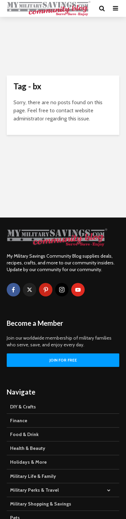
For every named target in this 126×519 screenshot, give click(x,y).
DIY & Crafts (23, 407)
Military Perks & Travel (34, 490)
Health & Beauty (27, 448)
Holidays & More (28, 462)
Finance (18, 420)
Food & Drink (24, 434)
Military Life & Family (33, 476)
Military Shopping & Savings (40, 504)
